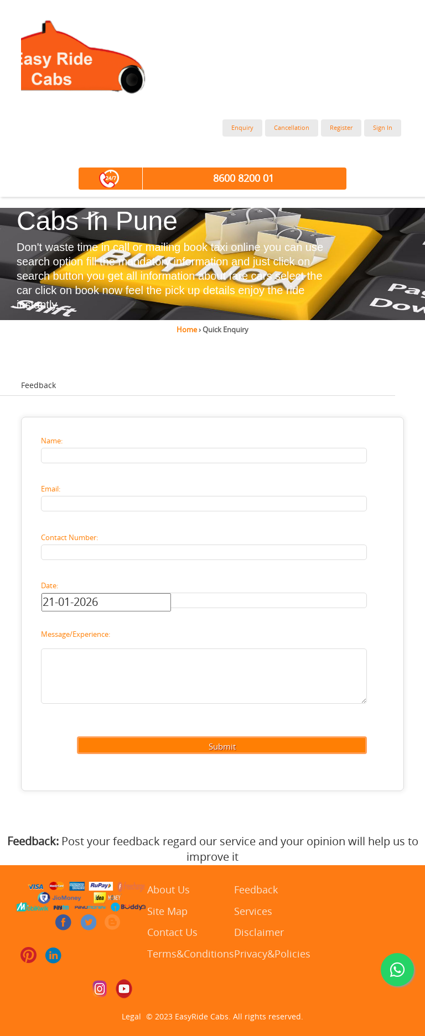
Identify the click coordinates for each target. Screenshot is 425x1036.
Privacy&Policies (272, 954)
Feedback (256, 890)
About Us (168, 890)
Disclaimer (259, 933)
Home (187, 330)
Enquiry (242, 128)
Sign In (382, 128)
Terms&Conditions (190, 954)
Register (341, 128)
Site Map (167, 912)
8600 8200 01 (243, 178)
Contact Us (172, 933)
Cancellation (291, 128)
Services (253, 912)
